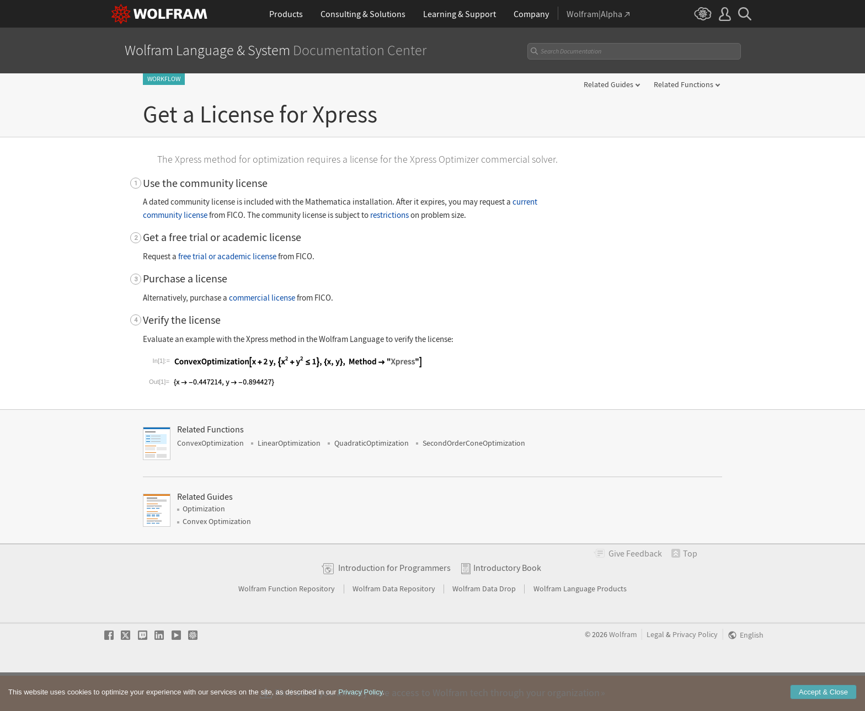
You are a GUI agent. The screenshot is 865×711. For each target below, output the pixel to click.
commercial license (262, 297)
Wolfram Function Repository (287, 624)
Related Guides (608, 84)
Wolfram (623, 670)
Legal (655, 670)
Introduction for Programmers (394, 602)
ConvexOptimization (210, 478)
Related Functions (683, 84)
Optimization (204, 544)
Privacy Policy (695, 670)
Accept (823, 700)
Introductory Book (507, 602)
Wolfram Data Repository (395, 624)
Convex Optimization (217, 557)
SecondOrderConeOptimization (474, 478)
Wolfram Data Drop (484, 624)
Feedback (635, 588)
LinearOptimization (289, 478)
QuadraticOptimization (371, 478)
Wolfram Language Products (580, 624)
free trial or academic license (227, 256)
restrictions (389, 215)
